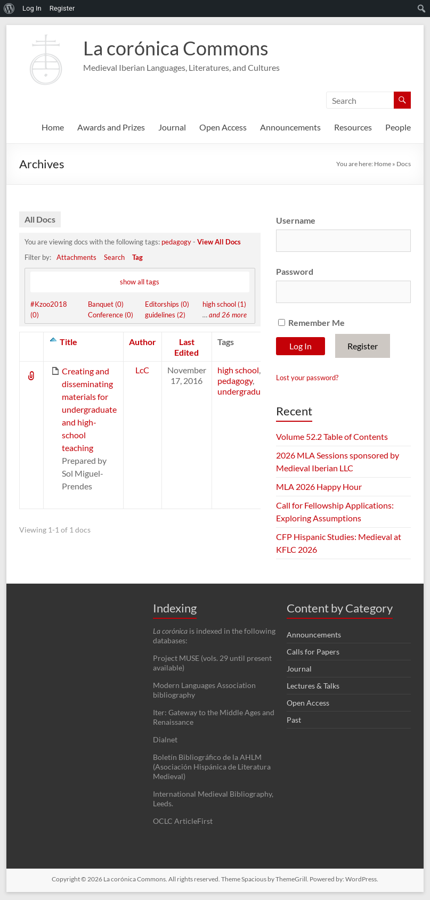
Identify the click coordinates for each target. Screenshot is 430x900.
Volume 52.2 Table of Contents (332, 436)
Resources (353, 127)
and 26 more (228, 314)
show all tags (139, 281)
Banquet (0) (106, 304)
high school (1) (224, 304)
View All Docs (219, 242)
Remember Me (311, 322)
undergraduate (244, 391)
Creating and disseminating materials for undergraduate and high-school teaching (89, 409)
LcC (142, 370)
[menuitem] (9, 8)
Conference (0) (110, 314)
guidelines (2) (165, 314)
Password (294, 271)
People (398, 127)
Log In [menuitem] (32, 8)
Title (68, 342)
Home (53, 127)
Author (142, 342)
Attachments (76, 257)
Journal (172, 127)
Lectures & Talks (313, 685)
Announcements (290, 127)
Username (295, 220)
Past (294, 719)
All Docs (40, 219)
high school (238, 370)
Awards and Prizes (111, 127)
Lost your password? (307, 377)
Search (114, 257)
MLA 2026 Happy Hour (319, 486)
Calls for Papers (313, 651)
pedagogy (176, 242)
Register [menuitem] (62, 8)
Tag (137, 257)
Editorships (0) (167, 304)
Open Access (223, 127)
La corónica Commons (176, 48)
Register (362, 346)
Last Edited (186, 347)
